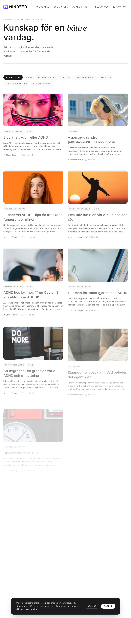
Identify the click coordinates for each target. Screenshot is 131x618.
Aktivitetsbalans (47, 79)
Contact (120, 7)
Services (61, 7)
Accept (108, 606)
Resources (100, 7)
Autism (66, 79)
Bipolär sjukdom (85, 79)
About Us (80, 7)
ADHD (29, 79)
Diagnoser (105, 79)
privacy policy (30, 609)
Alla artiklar (13, 79)
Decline (92, 606)
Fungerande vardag (16, 85)
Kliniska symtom (42, 85)
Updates (42, 7)
